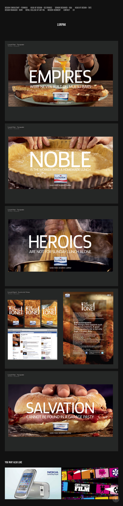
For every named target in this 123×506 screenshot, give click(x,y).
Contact (66, 10)
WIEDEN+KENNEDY (54, 10)
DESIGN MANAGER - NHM (14, 10)
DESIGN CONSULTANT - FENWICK (16, 7)
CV (74, 10)
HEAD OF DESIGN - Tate (83, 7)
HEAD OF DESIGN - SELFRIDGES (41, 7)
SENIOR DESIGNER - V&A (63, 7)
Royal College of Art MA (35, 10)
